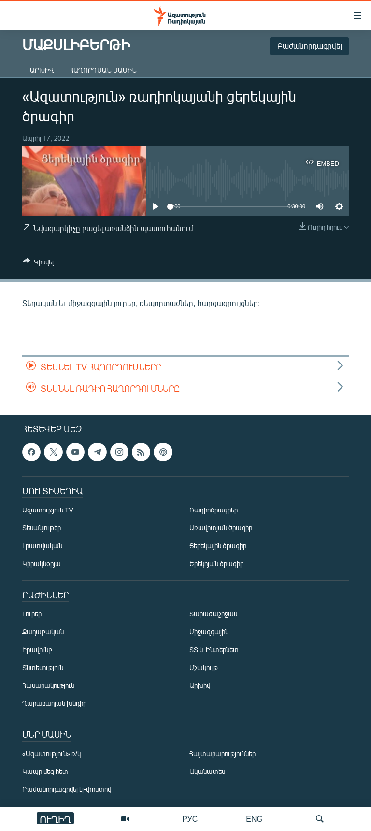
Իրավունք (37, 650)
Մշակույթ (203, 668)
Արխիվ (42, 70)
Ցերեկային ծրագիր (217, 546)
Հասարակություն (48, 686)
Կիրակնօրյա (41, 564)
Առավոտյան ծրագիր (220, 528)
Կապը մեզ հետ (45, 772)
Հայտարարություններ (222, 754)
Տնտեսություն (42, 668)
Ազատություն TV (47, 510)
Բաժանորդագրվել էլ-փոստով (66, 790)
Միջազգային (208, 632)
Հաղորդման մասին (103, 70)
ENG (254, 818)
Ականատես (207, 772)
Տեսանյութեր (41, 528)
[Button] (38, 263)
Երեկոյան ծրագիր (216, 564)
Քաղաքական (43, 632)
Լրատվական (42, 546)
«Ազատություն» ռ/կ (51, 754)
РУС (190, 818)
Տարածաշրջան (213, 614)
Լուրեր (32, 614)
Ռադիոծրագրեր (213, 510)
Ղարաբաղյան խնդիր (54, 704)
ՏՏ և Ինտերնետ (214, 650)
